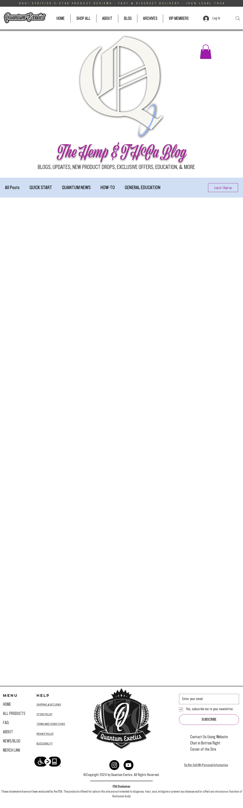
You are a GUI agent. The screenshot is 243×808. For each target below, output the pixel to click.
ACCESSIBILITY (44, 743)
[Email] (207, 699)
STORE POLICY (44, 714)
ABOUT (8, 732)
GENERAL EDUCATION (142, 187)
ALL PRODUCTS (14, 713)
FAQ (6, 722)
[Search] (238, 18)
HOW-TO (107, 187)
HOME (7, 704)
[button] (206, 51)
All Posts (12, 187)
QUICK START (41, 187)
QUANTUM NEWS (76, 187)
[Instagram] (114, 765)
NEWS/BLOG (11, 741)
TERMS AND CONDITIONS (50, 724)
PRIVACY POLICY (45, 734)
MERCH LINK (11, 750)
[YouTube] (128, 765)
